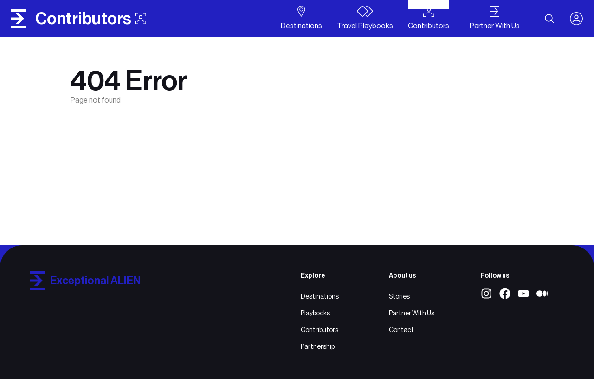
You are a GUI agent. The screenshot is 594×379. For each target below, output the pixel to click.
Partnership (318, 346)
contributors (90, 18)
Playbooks (315, 313)
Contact (401, 329)
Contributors (319, 329)
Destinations (320, 296)
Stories (399, 296)
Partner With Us (411, 313)
